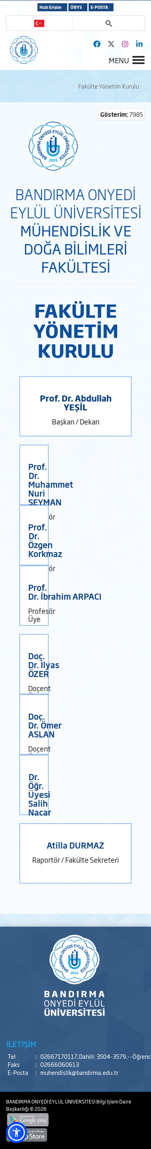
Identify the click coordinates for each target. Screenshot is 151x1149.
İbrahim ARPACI (71, 596)
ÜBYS (76, 7)
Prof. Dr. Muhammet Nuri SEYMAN (50, 484)
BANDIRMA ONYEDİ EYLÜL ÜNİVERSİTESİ (51, 1101)
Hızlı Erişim (50, 7)
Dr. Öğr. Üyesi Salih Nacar (39, 794)
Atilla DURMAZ (75, 845)
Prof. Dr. (37, 591)
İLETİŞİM (21, 1044)
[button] (16, 1132)
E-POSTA (99, 7)
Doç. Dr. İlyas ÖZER (43, 664)
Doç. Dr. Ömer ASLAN (45, 725)
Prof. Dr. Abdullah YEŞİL (76, 402)
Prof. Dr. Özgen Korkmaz (45, 540)
